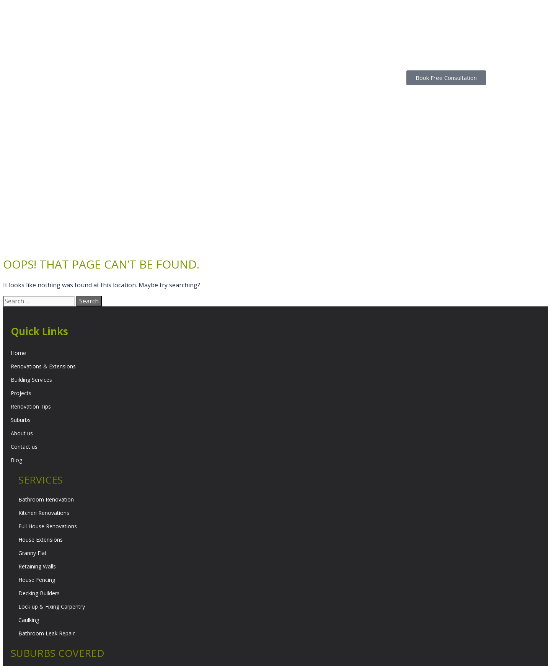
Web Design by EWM (404, 655)
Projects (21, 297)
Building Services (31, 284)
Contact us (24, 351)
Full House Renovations (47, 430)
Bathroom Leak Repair (46, 537)
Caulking (28, 524)
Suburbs (21, 324)
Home (18, 257)
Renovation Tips (31, 310)
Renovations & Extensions (43, 270)
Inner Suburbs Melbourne (42, 631)
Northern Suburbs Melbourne (47, 604)
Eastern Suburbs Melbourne (45, 577)
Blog (16, 364)
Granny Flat (32, 457)
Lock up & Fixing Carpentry (51, 511)
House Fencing (36, 484)
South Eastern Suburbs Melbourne (53, 590)
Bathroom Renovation (46, 403)
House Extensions (40, 444)
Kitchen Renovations (43, 417)
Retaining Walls (37, 470)
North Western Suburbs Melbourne (54, 617)
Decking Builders (39, 497)
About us (22, 337)
